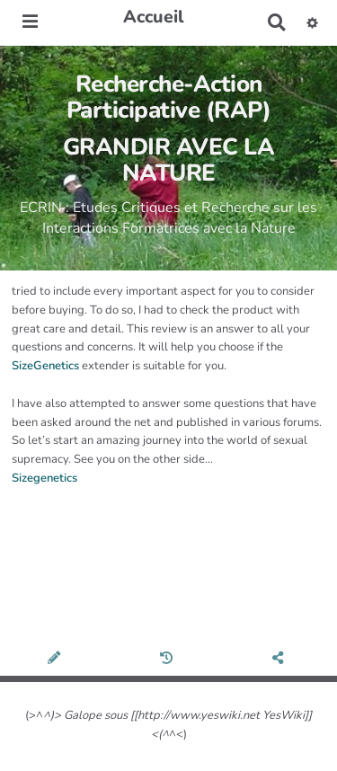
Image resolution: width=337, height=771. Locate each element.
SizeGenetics (45, 366)
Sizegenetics (44, 478)
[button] (312, 22)
